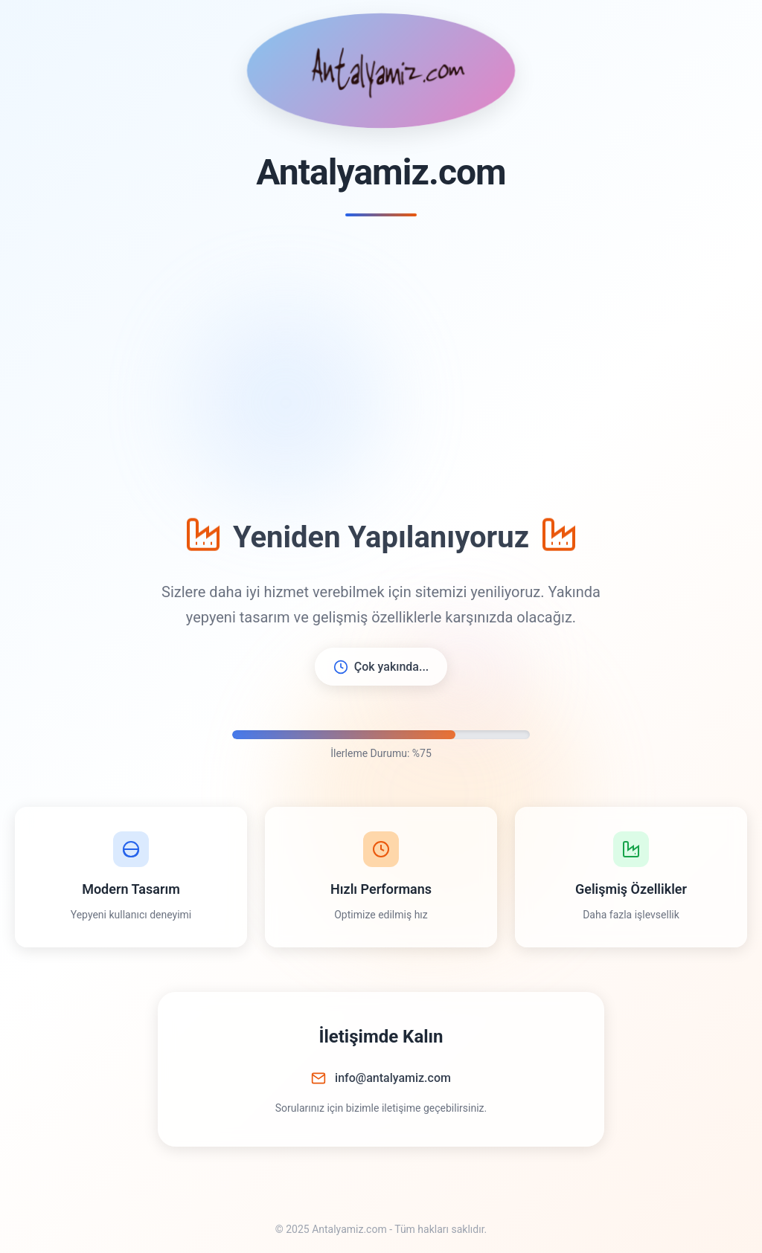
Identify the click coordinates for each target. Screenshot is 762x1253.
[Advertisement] (381, 365)
